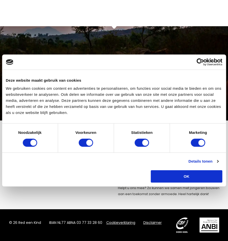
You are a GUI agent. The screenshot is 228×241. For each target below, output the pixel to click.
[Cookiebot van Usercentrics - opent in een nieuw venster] (200, 62)
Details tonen (200, 161)
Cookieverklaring (120, 222)
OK (186, 176)
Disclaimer (152, 222)
